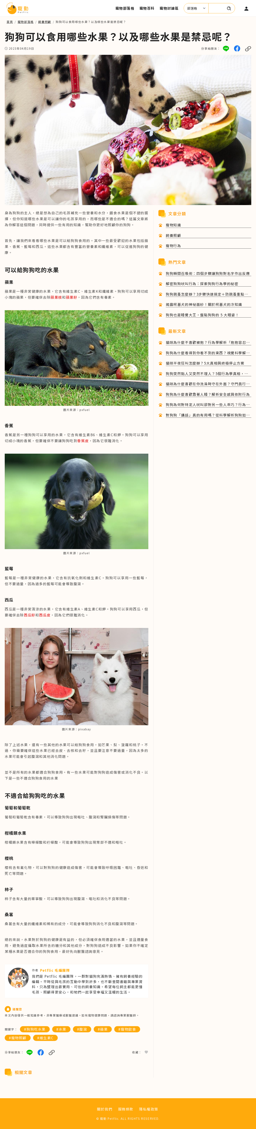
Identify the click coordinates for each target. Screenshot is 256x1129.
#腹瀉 (82, 1029)
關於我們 (104, 1109)
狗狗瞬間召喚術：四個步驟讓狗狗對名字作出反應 (208, 273)
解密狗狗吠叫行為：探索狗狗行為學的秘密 (202, 283)
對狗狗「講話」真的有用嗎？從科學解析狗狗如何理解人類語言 (208, 415)
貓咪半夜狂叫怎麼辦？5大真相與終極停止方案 (205, 363)
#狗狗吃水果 (35, 1029)
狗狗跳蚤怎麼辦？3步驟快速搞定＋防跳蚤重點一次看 (207, 294)
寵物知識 (173, 224)
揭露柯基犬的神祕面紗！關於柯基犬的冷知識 (204, 304)
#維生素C (45, 1037)
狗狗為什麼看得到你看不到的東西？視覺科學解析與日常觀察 (208, 353)
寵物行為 (173, 245)
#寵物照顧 (18, 1037)
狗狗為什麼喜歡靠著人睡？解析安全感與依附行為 (208, 394)
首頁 (10, 22)
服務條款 (125, 1109)
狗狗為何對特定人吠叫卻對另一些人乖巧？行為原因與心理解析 (208, 404)
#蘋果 (103, 1029)
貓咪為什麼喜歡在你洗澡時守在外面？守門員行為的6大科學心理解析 (208, 384)
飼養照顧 (44, 22)
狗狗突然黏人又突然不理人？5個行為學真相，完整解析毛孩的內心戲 (207, 373)
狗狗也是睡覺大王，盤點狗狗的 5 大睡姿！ (202, 314)
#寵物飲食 (127, 1029)
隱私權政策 (148, 1109)
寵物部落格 (26, 22)
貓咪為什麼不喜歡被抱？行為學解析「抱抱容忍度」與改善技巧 (206, 342)
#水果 (61, 1029)
